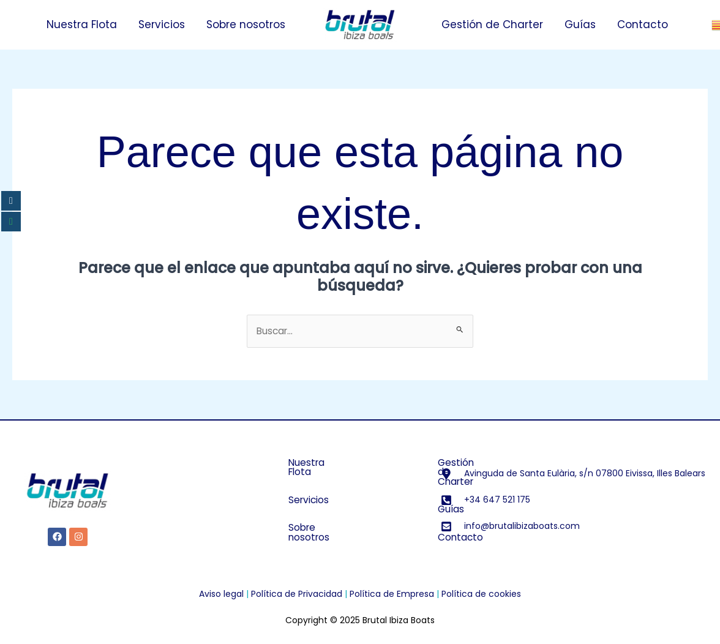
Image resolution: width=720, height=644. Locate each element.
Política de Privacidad (296, 594)
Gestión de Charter (492, 24)
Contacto (642, 24)
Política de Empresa (392, 594)
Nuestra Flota (82, 24)
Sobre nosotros (245, 24)
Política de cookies (481, 594)
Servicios (161, 24)
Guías (580, 24)
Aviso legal (221, 594)
